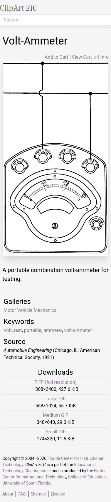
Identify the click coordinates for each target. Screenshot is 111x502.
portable (32, 330)
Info (104, 57)
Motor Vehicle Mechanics (30, 310)
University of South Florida (26, 483)
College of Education (87, 477)
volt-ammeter (78, 330)
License (58, 494)
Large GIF (55, 398)
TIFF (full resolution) (55, 382)
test (18, 330)
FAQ (22, 494)
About (7, 494)
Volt (8, 330)
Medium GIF (55, 415)
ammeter (52, 330)
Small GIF (55, 431)
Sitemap (38, 494)
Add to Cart (56, 57)
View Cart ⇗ (84, 57)
